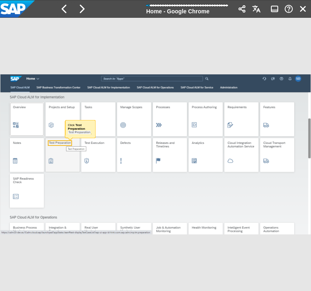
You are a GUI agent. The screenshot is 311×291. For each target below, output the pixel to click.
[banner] (155, 9)
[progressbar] (187, 8)
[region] (155, 154)
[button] (64, 9)
